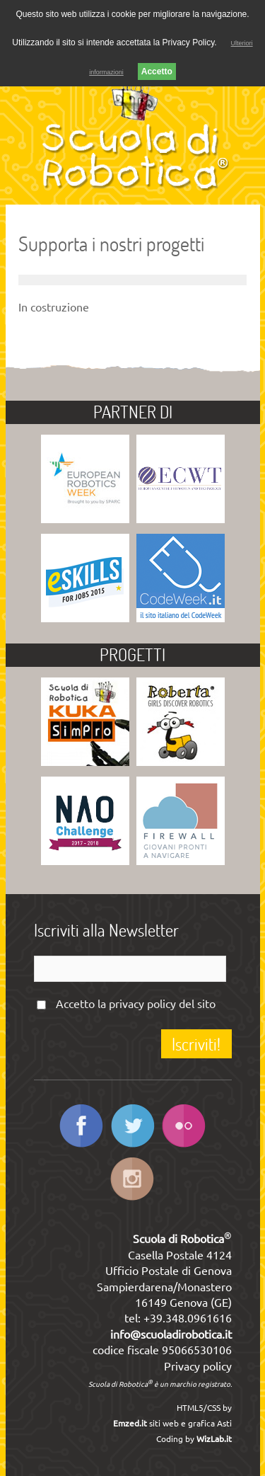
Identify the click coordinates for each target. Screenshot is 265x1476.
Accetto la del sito (136, 1003)
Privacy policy (198, 1366)
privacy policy (142, 1003)
